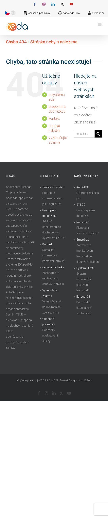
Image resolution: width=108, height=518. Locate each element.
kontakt (54, 118)
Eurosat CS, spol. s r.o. (71, 380)
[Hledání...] (84, 134)
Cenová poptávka (53, 267)
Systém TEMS (85, 268)
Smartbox (82, 239)
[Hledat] (98, 134)
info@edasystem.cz (26, 380)
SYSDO (80, 204)
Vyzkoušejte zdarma (49, 293)
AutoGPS (82, 187)
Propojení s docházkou (49, 213)
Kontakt (47, 244)
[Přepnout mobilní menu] (100, 24)
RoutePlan (82, 222)
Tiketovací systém (53, 187)
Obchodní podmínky (48, 321)
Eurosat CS (83, 296)
